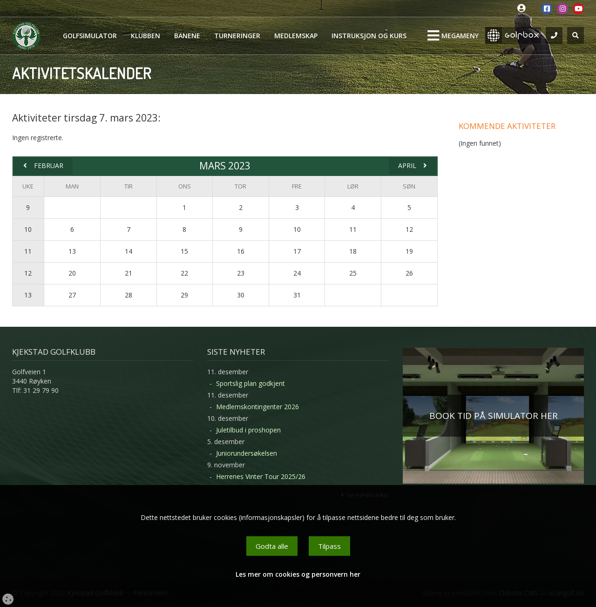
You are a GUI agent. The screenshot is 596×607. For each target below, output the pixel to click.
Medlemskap (296, 35)
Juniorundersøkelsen (246, 453)
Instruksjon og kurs (369, 35)
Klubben (145, 35)
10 (28, 229)
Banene (187, 35)
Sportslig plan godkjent (250, 383)
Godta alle (272, 546)
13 (28, 294)
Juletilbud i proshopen (248, 429)
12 (28, 273)
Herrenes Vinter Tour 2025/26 (260, 476)
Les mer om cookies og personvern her (298, 574)
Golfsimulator (90, 35)
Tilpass (329, 546)
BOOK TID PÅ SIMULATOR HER (493, 416)
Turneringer (237, 35)
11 (28, 251)
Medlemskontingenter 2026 (257, 406)
